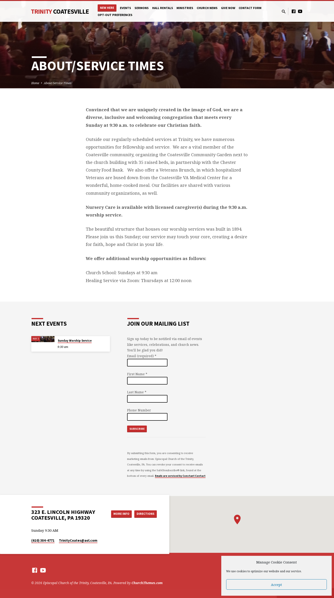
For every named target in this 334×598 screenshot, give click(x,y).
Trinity (60, 11)
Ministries (185, 8)
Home (35, 83)
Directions (145, 514)
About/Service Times (57, 83)
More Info (119, 514)
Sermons (142, 8)
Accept (276, 584)
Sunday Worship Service (75, 341)
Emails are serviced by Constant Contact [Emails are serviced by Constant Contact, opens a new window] (180, 475)
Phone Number (139, 410)
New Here (107, 8)
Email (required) (141, 356)
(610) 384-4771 (43, 540)
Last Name (136, 392)
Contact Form (250, 8)
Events (125, 8)
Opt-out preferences (115, 15)
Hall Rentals (162, 8)
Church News (207, 8)
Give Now (228, 8)
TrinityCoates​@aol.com (78, 540)
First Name (137, 374)
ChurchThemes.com (147, 583)
